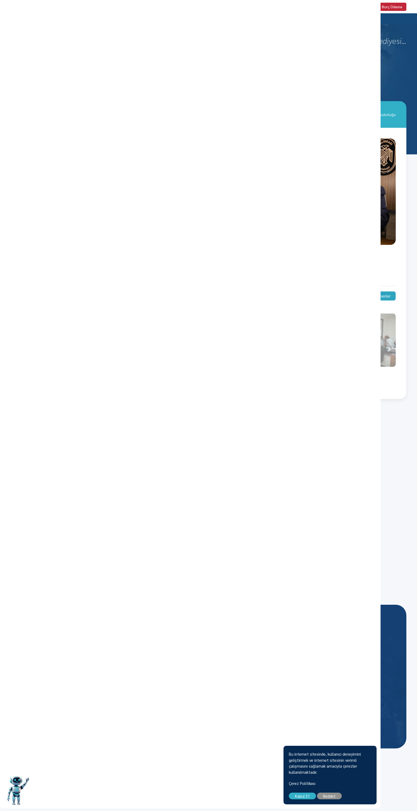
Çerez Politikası (338, 785)
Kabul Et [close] (338, 798)
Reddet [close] (366, 798)
